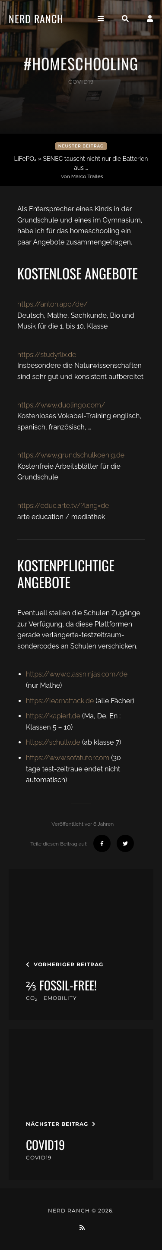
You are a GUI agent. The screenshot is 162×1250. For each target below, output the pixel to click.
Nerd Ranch (36, 18)
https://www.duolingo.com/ (61, 405)
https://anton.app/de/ (52, 304)
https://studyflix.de (46, 355)
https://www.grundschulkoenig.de (70, 455)
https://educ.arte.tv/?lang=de (63, 505)
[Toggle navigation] (101, 18)
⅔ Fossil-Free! (61, 985)
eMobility (60, 998)
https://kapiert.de (53, 716)
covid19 (81, 81)
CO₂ (31, 998)
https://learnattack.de (60, 701)
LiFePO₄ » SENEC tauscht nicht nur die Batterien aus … (82, 167)
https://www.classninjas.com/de (76, 674)
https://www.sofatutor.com (67, 758)
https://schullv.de (53, 742)
